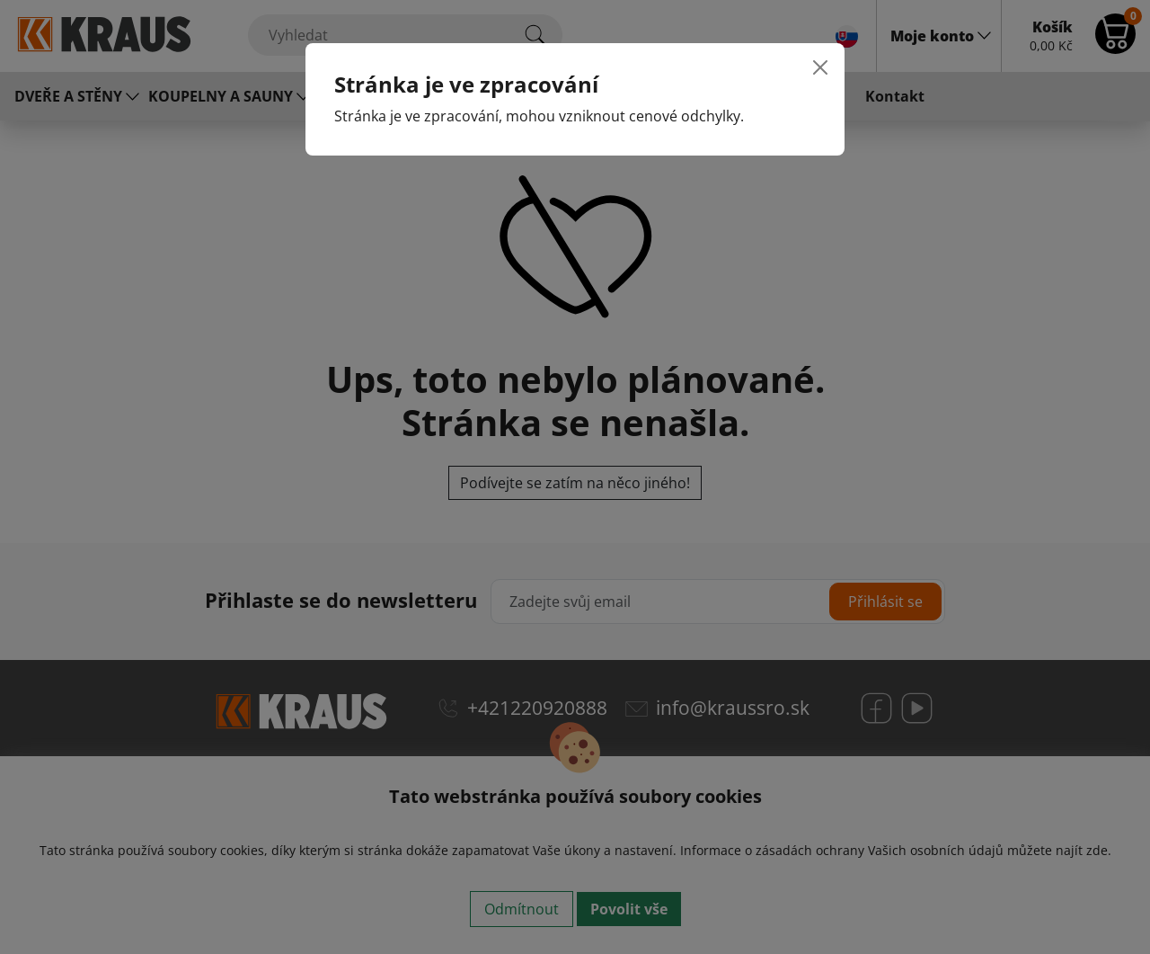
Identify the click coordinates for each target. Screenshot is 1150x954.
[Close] (820, 67)
